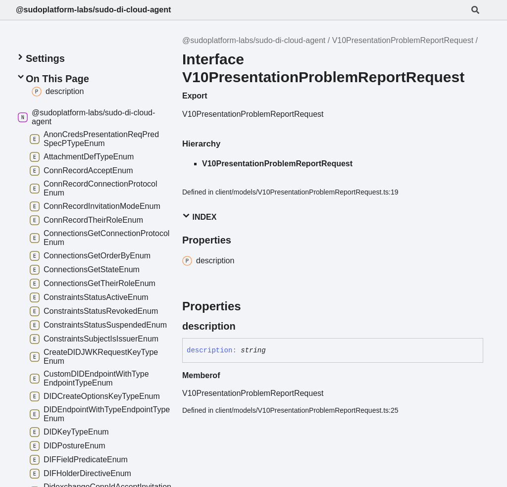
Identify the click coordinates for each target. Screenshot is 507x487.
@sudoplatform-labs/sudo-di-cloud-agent (93, 9)
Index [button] (199, 216)
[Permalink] (245, 326)
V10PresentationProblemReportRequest (403, 40)
